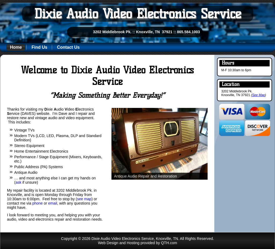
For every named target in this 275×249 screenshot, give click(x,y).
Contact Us (68, 47)
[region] (159, 144)
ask (18, 182)
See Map (258, 95)
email (52, 203)
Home (16, 47)
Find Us (39, 47)
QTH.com (169, 243)
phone (37, 203)
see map (84, 199)
